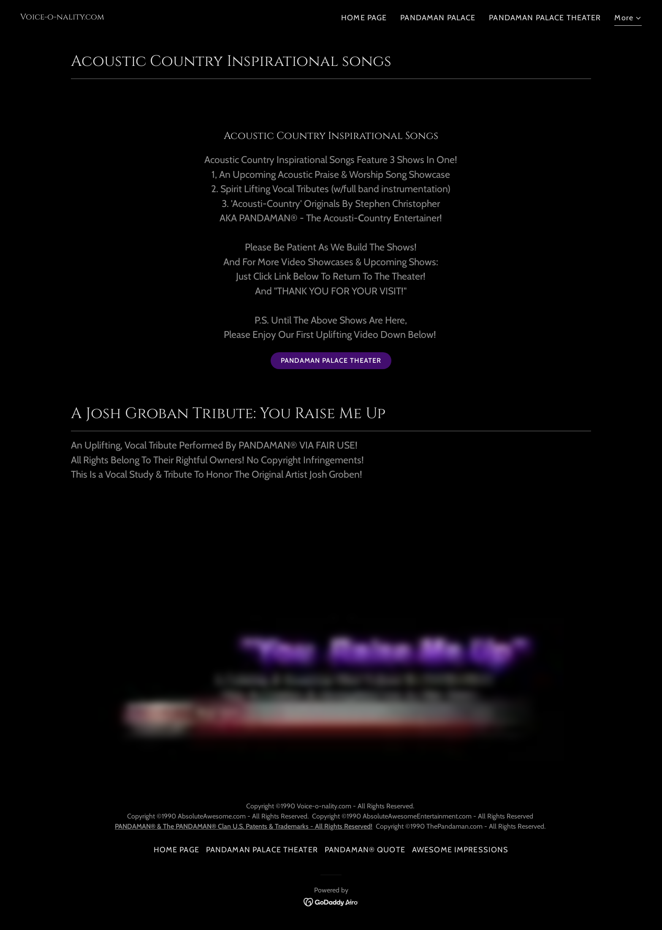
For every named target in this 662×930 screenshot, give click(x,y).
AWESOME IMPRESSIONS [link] (460, 849)
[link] (62, 17)
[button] (628, 19)
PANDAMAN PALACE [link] (437, 17)
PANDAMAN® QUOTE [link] (365, 849)
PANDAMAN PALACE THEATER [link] (545, 17)
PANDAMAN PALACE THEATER (331, 360)
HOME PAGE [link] (364, 17)
